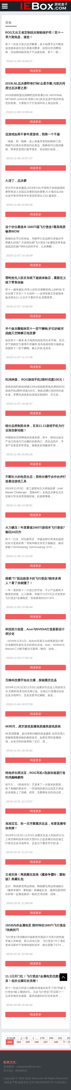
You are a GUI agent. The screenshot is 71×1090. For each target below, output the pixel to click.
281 (60, 1038)
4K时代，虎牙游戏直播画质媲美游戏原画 (33, 726)
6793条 (11, 1038)
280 (51, 1038)
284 (18, 1042)
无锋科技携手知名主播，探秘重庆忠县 (31, 680)
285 (27, 1042)
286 (36, 1042)
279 (42, 1038)
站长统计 (61, 1082)
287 (45, 1042)
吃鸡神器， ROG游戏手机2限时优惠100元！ (35, 379)
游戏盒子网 (10, 1082)
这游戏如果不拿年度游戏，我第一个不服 (32, 134)
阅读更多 (35, 70)
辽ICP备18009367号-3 (42, 1082)
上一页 (24, 1038)
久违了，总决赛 (16, 180)
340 (56, 1042)
